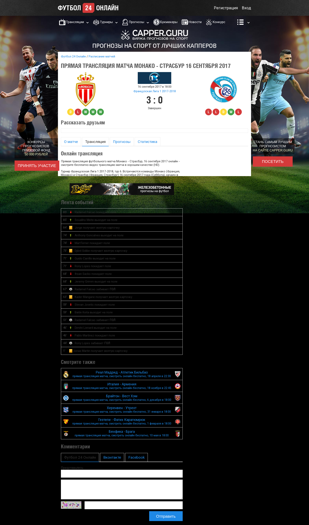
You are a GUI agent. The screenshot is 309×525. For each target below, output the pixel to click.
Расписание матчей (102, 56)
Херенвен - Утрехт (122, 409)
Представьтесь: (72, 468)
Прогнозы (136, 22)
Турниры (106, 22)
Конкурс (219, 22)
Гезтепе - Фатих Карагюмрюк (122, 421)
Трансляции (75, 22)
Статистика (147, 141)
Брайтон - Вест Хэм (122, 398)
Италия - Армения (122, 386)
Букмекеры (169, 22)
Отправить (166, 516)
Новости (195, 22)
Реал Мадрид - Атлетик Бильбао (122, 374)
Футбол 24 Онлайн (73, 56)
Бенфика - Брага (122, 433)
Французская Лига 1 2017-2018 (154, 91)
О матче (71, 141)
